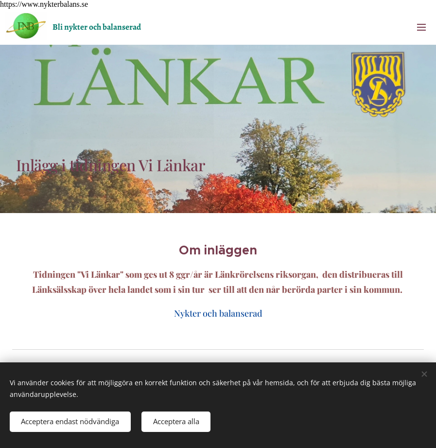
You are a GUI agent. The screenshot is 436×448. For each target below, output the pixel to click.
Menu (421, 27)
